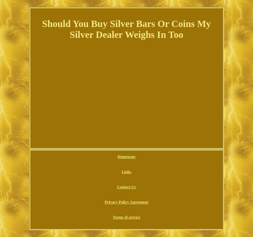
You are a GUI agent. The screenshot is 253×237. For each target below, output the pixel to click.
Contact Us (126, 187)
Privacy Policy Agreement (126, 202)
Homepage (127, 156)
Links (126, 172)
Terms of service (126, 217)
